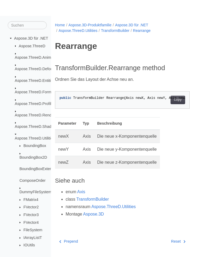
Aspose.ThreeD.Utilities (35, 138)
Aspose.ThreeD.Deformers (37, 69)
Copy (178, 100)
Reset (178, 241)
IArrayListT (32, 237)
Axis (81, 191)
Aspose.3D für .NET (31, 38)
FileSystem (32, 230)
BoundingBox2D (33, 157)
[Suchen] (27, 25)
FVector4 (31, 222)
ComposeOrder (32, 180)
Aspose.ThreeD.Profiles (35, 103)
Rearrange (142, 30)
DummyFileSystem (35, 192)
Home (60, 25)
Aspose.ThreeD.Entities (35, 80)
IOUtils (29, 245)
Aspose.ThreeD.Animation (37, 57)
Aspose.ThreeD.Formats (36, 92)
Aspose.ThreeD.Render (35, 115)
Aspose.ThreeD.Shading (36, 126)
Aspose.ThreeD (32, 46)
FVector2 (31, 207)
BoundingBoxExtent (36, 169)
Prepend (68, 241)
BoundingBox (34, 146)
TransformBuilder (115, 30)
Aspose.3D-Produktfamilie (90, 25)
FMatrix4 (30, 199)
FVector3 (31, 215)
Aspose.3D (93, 214)
